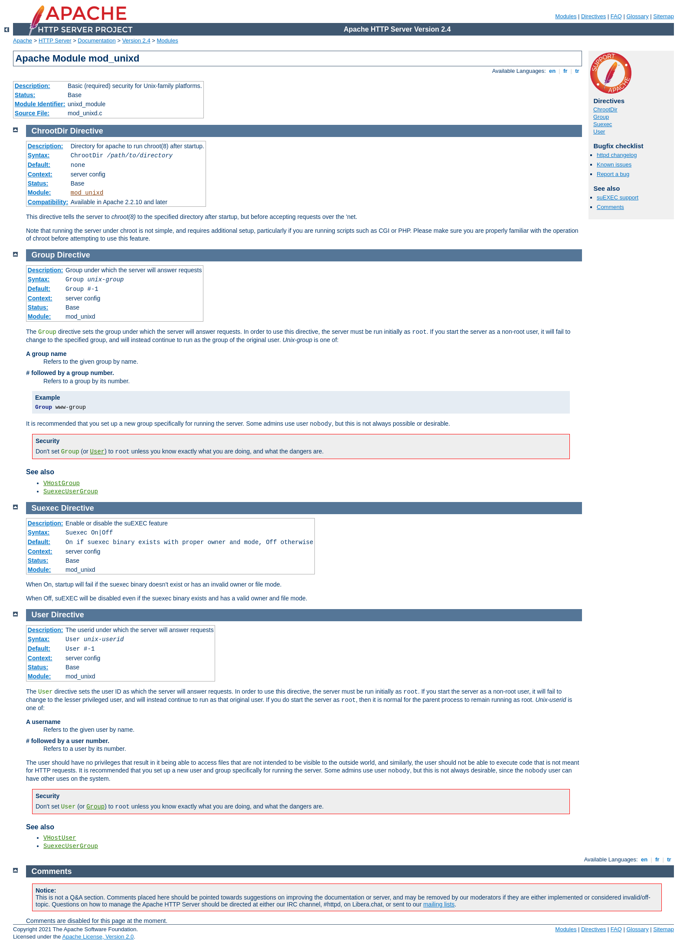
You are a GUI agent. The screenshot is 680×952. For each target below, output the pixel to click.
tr (577, 71)
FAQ (616, 16)
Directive (86, 131)
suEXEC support (617, 197)
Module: (39, 192)
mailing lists (438, 904)
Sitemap (663, 16)
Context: (40, 174)
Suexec (602, 124)
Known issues (614, 164)
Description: (32, 85)
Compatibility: (48, 202)
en (552, 71)
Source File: (32, 113)
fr (565, 71)
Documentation (96, 40)
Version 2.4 (136, 40)
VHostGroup (61, 483)
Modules (565, 16)
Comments (610, 207)
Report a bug (613, 174)
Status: (25, 94)
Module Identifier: (40, 104)
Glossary (637, 16)
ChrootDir (605, 109)
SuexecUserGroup (70, 491)
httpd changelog (617, 155)
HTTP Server (55, 40)
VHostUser (59, 838)
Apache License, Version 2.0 (98, 936)
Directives (593, 16)
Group (601, 117)
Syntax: (39, 155)
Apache (22, 40)
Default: (39, 164)
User (599, 131)
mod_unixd (87, 192)
